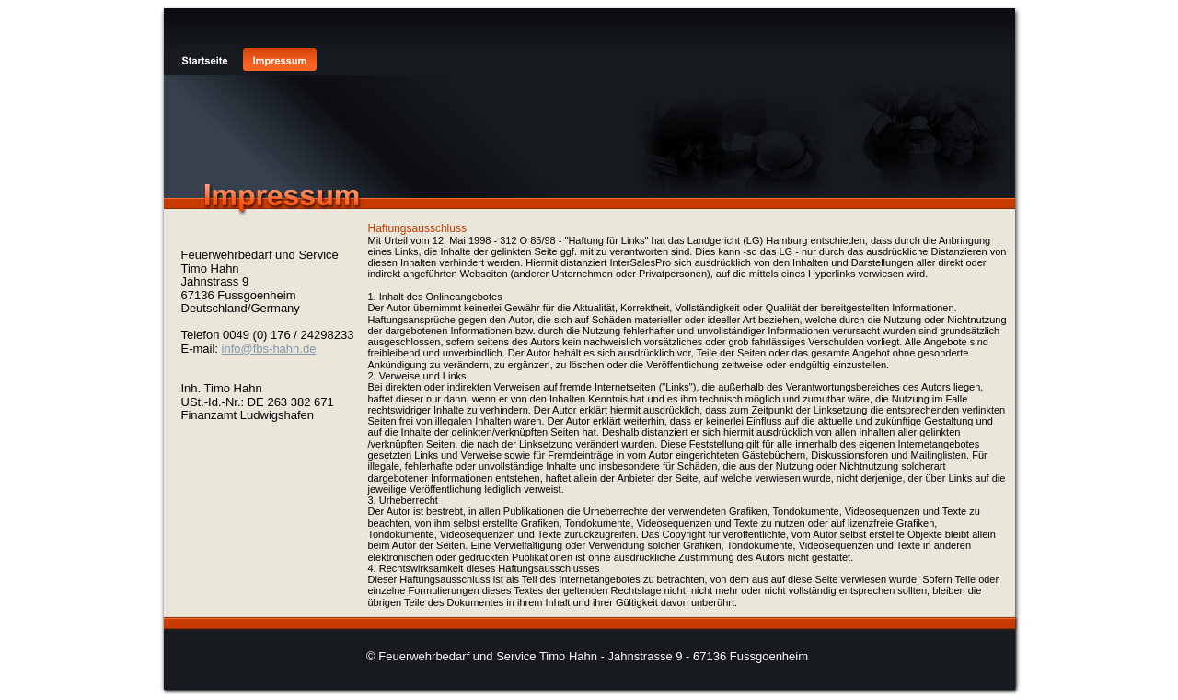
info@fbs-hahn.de (269, 349)
